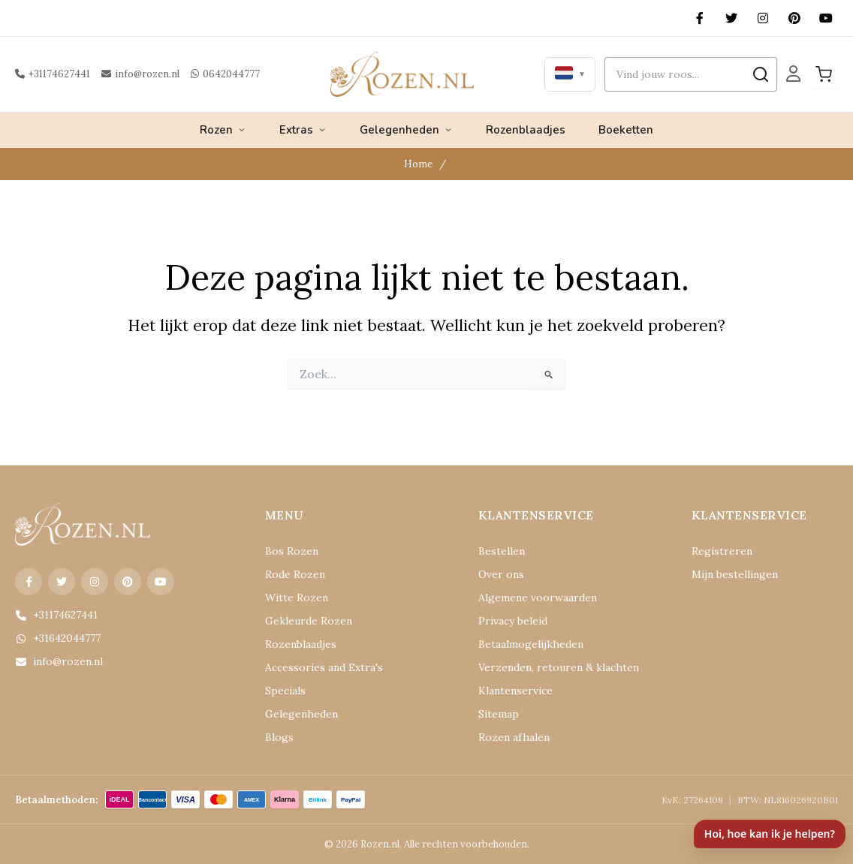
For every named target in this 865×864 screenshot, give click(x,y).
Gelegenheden (406, 129)
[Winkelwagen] (823, 74)
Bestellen (497, 551)
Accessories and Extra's (314, 667)
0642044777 (210, 74)
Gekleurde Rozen (302, 621)
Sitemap (495, 714)
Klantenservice (509, 691)
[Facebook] (700, 18)
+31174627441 (51, 74)
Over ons (497, 574)
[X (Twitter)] (731, 18)
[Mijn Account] (793, 74)
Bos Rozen (288, 551)
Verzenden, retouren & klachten (545, 667)
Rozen (223, 129)
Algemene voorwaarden (528, 598)
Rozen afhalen (508, 737)
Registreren (716, 551)
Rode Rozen (291, 574)
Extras (303, 129)
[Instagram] (763, 18)
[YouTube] (826, 18)
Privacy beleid (508, 621)
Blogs (277, 737)
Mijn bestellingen (728, 574)
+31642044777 (56, 638)
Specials (282, 691)
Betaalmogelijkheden (523, 644)
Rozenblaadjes (525, 129)
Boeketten (625, 129)
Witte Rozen (291, 598)
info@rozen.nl (133, 74)
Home (419, 164)
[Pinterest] (794, 18)
